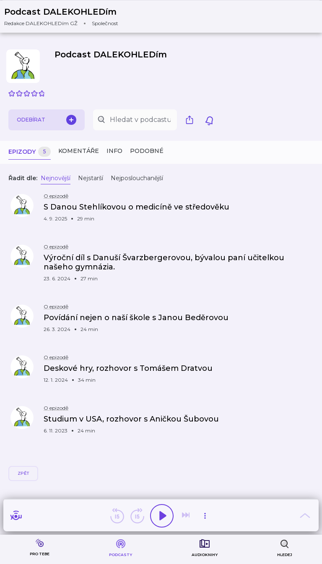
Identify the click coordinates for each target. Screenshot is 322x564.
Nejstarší (90, 178)
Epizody (29, 152)
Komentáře (78, 151)
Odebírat (46, 120)
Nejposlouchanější (137, 178)
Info (114, 151)
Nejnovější (55, 178)
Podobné (147, 151)
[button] (66, 16)
